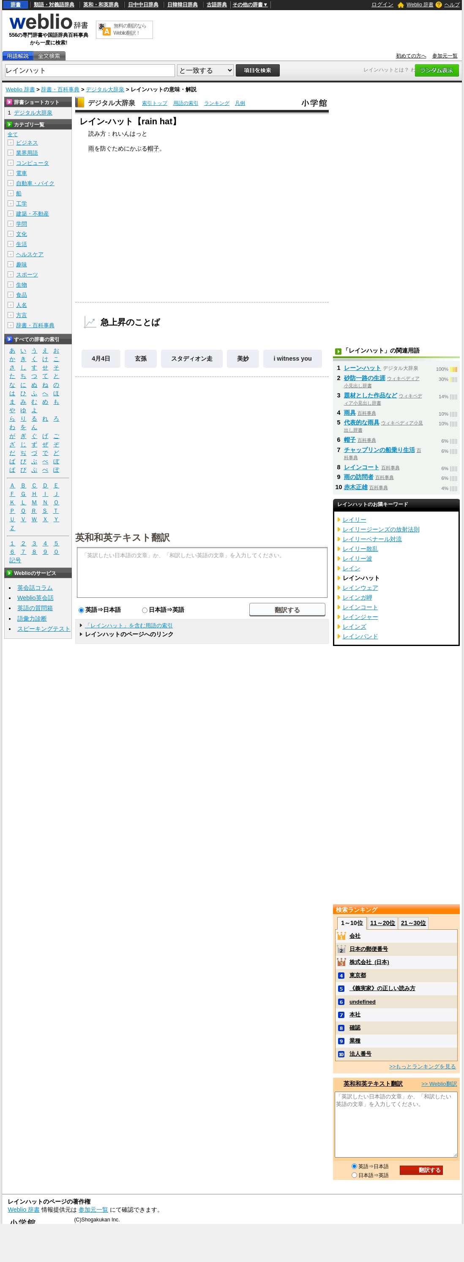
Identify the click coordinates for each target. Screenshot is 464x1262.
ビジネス (27, 143)
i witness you (292, 358)
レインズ (354, 626)
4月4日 (101, 358)
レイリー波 (357, 558)
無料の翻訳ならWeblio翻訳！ (130, 29)
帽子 (153, 148)
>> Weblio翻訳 (439, 1084)
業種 (354, 1041)
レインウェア (360, 587)
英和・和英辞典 (101, 5)
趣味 (21, 264)
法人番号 (360, 1054)
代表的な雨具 (361, 422)
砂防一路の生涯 (364, 378)
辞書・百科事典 (60, 89)
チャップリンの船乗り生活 (379, 449)
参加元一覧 (445, 56)
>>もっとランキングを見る (422, 1066)
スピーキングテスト (44, 628)
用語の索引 (186, 103)
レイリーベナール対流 (372, 539)
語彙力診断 (32, 618)
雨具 (350, 412)
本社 (354, 1014)
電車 (21, 173)
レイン (351, 568)
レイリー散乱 (360, 548)
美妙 (243, 358)
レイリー (354, 519)
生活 (21, 244)
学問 (21, 224)
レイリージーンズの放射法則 (381, 529)
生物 (21, 285)
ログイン (382, 4)
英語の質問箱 (35, 608)
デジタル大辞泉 (105, 89)
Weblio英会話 (35, 597)
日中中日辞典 (143, 5)
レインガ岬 (357, 597)
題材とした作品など (370, 395)
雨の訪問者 (359, 477)
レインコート (361, 467)
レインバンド (360, 636)
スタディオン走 (192, 358)
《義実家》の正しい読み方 (382, 988)
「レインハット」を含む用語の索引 (129, 625)
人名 (21, 305)
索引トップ (154, 103)
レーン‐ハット (363, 367)
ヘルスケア (30, 254)
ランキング (216, 103)
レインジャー (360, 616)
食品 (21, 295)
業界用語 (27, 153)
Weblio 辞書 (420, 5)
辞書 (16, 5)
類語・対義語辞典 (54, 5)
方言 (21, 315)
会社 (354, 936)
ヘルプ (452, 5)
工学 (21, 203)
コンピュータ (32, 163)
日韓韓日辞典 (182, 5)
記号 (15, 560)
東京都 (357, 975)
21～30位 (413, 923)
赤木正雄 (356, 487)
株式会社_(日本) (369, 962)
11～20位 (382, 923)
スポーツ (27, 274)
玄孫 (141, 358)
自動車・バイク (35, 183)
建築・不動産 (32, 214)
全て (13, 134)
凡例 (240, 103)
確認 (354, 1027)
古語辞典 (217, 5)
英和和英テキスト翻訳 (122, 537)
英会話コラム (35, 587)
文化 (21, 234)
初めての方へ (411, 56)
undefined (362, 1002)
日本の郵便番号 (368, 949)
